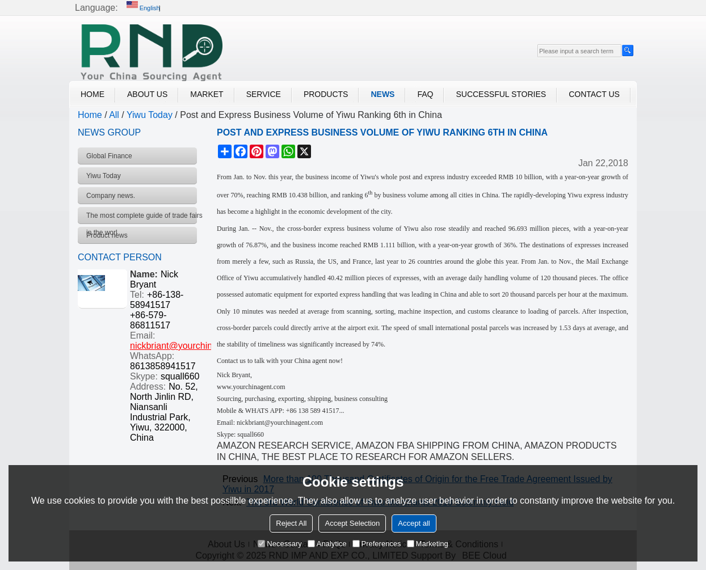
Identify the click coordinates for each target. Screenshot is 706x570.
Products (326, 94)
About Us (147, 94)
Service (263, 94)
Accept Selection (352, 523)
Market (206, 94)
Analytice (327, 543)
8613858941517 (163, 366)
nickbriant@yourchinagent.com (192, 346)
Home (92, 94)
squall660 (180, 376)
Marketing (427, 543)
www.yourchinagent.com (251, 387)
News (382, 94)
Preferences (376, 543)
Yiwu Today (150, 115)
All (114, 115)
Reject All (291, 523)
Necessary (279, 543)
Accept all (414, 523)
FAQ (425, 94)
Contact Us (594, 94)
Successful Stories (501, 94)
